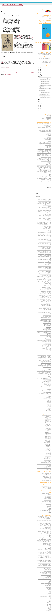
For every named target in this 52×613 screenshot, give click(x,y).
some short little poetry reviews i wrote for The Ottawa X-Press (44, 308)
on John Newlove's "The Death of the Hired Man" (46, 341)
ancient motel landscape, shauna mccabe (46, 485)
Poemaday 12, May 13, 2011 (48, 569)
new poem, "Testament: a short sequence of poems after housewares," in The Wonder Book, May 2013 (45, 530)
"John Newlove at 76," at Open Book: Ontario (46, 160)
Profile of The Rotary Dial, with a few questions (44, 80)
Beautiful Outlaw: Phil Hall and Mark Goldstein (44, 84)
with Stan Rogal (49, 408)
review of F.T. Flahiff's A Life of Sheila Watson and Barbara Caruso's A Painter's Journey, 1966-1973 (45, 328)
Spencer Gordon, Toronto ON (48, 432)
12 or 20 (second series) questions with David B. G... (44, 95)
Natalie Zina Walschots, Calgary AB (47, 459)
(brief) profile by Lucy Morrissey (48, 209)
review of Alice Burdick (48, 349)
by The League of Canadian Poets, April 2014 (46, 362)
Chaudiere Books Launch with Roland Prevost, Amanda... (45, 85)
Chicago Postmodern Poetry (48, 496)
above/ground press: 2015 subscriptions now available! (45, 88)
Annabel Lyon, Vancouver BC (48, 438)
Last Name (37, 193)
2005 (39, 110)
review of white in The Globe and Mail (47, 307)
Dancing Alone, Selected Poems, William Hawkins (46, 486)
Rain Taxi (50, 508)
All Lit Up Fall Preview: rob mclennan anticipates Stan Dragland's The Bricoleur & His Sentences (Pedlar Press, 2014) (44, 148)
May (39, 101)
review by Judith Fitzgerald (48, 302)
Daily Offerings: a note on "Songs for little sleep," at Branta (45, 215)
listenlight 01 (50, 595)
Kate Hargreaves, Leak (41, 86)
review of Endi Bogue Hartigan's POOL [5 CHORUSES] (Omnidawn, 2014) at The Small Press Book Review (45, 170)
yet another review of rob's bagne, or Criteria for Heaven (45, 346)
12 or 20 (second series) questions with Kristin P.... (44, 81)
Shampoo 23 (50, 601)
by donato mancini (49, 409)
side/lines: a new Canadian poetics (47, 478)
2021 (39, 69)
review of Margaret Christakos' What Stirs (46, 292)
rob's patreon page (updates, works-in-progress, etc (45, 16)
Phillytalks (50, 505)
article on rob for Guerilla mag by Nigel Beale (46, 288)
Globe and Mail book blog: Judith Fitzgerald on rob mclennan (44, 281)
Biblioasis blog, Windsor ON (48, 419)
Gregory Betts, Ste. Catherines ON (47, 418)
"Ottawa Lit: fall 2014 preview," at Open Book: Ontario (45, 152)
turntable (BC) (49, 574)
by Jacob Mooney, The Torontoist (47, 383)
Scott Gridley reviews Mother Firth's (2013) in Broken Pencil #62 (44, 177)
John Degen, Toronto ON (48, 426)
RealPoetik (50, 597)
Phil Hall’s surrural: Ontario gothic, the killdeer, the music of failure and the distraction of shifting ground (44, 306)
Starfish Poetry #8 (49, 582)
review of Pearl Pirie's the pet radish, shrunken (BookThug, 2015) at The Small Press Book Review (44, 138)
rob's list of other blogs (48, 469)
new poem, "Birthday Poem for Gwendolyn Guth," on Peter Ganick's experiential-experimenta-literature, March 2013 (45, 537)
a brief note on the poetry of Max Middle (47, 329)
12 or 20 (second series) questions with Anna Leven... (44, 92)
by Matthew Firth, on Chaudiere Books (47, 398)
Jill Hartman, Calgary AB (48, 434)
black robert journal (49, 576)
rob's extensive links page (48, 60)
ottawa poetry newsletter (48, 117)
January (40, 104)
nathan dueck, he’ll (41, 93)
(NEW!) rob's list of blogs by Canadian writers (46, 415)
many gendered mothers (48, 116)
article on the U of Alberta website (47, 309)
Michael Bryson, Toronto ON (48, 420)
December (40, 75)
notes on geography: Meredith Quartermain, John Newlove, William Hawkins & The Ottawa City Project (44, 330)
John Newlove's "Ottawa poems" (47, 325)
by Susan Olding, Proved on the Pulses (47, 384)
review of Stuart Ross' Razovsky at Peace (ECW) (46, 348)
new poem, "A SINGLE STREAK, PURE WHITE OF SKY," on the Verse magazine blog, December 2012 (44, 543)
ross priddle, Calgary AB (48, 446)
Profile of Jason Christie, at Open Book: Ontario (46, 157)
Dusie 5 (50, 590)
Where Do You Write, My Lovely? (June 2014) (46, 161)
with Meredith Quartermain (48, 406)
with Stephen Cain (49, 407)
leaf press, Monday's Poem (48, 577)
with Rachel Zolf (49, 399)
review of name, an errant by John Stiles (47, 315)
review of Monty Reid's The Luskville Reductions (46, 285)
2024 (39, 67)
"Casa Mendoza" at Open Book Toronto (47, 268)
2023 (39, 68)
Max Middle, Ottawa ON (48, 441)
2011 (39, 106)
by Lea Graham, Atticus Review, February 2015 (46, 356)
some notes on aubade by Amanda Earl (47, 323)
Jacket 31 (50, 592)
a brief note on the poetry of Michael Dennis (46, 322)
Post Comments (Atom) (8, 74)
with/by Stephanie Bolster (48, 410)
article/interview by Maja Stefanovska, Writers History (45, 255)
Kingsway (28, 41)
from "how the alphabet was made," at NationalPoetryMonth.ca (44, 554)
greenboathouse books (48, 610)
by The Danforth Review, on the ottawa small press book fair (44, 386)
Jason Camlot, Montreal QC (48, 422)
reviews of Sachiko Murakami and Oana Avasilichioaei (45, 294)
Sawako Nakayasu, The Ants (42, 90)
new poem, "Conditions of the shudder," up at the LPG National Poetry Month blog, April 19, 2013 (44, 532)
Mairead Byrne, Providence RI (48, 421)
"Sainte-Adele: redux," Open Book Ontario (46, 247)
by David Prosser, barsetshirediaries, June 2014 (46, 361)
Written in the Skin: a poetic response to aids (46, 480)
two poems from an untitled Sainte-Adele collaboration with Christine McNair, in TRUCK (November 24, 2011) (45, 561)
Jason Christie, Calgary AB (48, 423)
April (39, 102)
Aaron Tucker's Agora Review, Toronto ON (46, 493)
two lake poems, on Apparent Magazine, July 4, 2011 (45, 566)
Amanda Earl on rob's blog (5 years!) (47, 300)
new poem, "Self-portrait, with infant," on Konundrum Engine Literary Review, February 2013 (44, 539)
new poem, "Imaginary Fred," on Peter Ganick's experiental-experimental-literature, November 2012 (44, 544)
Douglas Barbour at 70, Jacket (48, 283)
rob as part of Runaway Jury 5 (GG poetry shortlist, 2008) (45, 295)
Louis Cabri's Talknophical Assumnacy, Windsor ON (45, 510)
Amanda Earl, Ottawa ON (48, 428)
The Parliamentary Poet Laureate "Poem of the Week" (45, 503)
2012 (39, 105)
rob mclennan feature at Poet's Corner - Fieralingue (45, 578)
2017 (39, 72)
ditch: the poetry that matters (48, 497)
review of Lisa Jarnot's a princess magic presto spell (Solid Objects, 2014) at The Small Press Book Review (44, 159)
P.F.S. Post (50, 600)
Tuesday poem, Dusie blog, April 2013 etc (46, 473)
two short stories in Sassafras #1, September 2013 (45, 523)
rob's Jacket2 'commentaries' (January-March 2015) (45, 59)
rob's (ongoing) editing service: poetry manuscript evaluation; (44, 54)
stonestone (50, 606)
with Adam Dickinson (49, 401)
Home (17, 72)
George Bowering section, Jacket (47, 477)
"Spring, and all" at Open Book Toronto (47, 278)
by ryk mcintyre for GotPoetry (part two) (47, 392)
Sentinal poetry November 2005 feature (47, 61)
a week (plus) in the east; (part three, (43, 96)
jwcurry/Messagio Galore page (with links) (46, 501)
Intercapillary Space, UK (48, 499)
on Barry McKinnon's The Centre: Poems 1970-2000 (45, 334)
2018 (39, 71)
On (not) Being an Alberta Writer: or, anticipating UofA (45, 317)
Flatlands (50, 609)
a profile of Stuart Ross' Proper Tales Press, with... (44, 94)
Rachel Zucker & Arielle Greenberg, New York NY (46, 462)
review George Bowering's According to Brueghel (46, 291)
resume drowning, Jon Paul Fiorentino (47, 487)
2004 (39, 111)
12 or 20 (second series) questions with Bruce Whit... (44, 83)
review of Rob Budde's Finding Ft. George (46, 296)
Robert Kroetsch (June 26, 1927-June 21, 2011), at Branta (45, 249)
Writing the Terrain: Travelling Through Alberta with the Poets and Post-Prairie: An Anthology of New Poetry (44, 331)
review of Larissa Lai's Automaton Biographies (46, 275)
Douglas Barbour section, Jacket (47, 474)
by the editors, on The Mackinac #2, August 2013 (46, 363)
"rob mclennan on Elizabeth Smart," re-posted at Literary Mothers (44, 155)
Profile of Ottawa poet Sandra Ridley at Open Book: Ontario (44, 239)
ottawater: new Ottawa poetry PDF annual (46, 118)
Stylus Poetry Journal (49, 588)
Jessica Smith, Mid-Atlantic (48, 453)
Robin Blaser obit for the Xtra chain (47, 290)
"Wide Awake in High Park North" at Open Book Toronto (45, 273)
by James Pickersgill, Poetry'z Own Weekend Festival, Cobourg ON (44, 378)
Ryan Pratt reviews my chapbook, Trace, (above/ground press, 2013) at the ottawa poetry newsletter (44, 205)
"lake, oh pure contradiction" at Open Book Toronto (45, 289)
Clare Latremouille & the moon (48, 333)
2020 (39, 70)
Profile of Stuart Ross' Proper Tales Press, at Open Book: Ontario (44, 151)
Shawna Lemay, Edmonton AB (48, 437)
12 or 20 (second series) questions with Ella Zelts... (44, 89)
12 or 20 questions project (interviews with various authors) (45, 393)
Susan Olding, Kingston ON (48, 444)
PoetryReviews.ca (49, 506)
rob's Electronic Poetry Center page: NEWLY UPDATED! (45, 58)
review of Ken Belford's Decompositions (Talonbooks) (45, 252)
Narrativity (50, 502)
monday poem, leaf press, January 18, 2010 (46, 573)
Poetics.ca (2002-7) (49, 119)
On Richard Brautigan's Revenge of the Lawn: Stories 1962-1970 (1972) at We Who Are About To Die (44, 238)
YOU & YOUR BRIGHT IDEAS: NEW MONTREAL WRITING (44, 479)
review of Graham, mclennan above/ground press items (45, 326)
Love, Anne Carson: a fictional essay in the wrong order (45, 270)
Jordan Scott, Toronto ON (48, 451)
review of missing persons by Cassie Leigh (46, 265)
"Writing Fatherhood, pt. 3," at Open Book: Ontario (46, 179)
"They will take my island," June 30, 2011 (46, 568)
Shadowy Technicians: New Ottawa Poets (46, 488)
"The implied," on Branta (48, 280)
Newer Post (2, 72)
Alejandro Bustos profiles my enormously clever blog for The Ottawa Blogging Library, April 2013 (44, 207)
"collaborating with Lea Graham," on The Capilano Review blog (44, 232)
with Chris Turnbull (49, 400)
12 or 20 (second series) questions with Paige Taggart (44, 97)
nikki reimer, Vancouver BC (48, 448)
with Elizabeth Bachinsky (48, 387)
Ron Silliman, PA (49, 452)
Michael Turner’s (24, 41)
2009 (39, 107)
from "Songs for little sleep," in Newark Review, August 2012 (44, 549)
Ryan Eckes (20, 35)
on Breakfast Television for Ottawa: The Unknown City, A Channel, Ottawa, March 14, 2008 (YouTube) (44, 518)
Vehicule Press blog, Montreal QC (47, 458)
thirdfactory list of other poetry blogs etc (47, 467)
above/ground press (49, 115)
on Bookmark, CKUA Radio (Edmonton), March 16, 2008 (45, 517)
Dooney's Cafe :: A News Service (47, 498)
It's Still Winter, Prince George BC (47, 500)
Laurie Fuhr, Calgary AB (48, 431)
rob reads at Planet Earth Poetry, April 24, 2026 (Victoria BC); (44, 53)
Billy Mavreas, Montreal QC (48, 440)
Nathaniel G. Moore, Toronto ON (47, 442)
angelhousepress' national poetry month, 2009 (46, 575)
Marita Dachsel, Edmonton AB (48, 425)
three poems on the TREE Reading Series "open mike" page (44, 579)
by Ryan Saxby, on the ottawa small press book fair (45, 390)
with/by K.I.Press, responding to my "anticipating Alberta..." (45, 395)
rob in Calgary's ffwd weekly (48, 303)
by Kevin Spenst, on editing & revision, (47, 379)
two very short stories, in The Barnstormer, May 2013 (45, 528)
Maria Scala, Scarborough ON (48, 450)
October (40, 76)
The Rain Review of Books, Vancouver (47, 507)
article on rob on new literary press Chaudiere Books (45, 320)
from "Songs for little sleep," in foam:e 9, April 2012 (45, 553)
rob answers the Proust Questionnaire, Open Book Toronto (45, 382)
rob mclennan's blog (12, 4)
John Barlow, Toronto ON (48, 416)
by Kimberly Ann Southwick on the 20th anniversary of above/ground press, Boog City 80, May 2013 (45, 364)
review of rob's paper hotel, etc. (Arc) (47, 344)
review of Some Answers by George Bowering (46, 301)
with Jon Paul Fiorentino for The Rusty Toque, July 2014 (45, 360)
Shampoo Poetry (49, 509)
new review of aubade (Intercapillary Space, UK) (46, 304)
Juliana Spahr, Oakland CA (48, 454)
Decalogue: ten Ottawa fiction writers (47, 476)
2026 (39, 66)
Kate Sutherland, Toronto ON (48, 456)
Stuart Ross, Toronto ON (48, 449)
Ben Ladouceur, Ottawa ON (48, 436)
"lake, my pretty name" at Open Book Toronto (46, 286)
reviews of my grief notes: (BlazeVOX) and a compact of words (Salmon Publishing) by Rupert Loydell (44, 228)
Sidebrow (50, 591)
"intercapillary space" (49, 594)
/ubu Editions (50, 512)
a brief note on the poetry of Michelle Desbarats (46, 319)
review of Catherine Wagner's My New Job (46, 287)
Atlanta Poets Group (49, 463)
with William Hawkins (49, 404)
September (40, 98)
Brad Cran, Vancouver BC (48, 424)
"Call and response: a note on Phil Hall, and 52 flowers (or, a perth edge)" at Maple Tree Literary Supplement (44, 250)
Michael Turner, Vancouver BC (48, 457)
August (40, 99)
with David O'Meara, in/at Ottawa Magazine (46, 370)
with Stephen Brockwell (48, 397)
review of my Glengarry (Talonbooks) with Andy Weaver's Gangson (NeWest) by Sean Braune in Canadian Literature (44, 226)
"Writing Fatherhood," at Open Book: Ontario (46, 180)
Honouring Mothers (49, 605)
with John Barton (49, 405)
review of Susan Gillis (49, 350)
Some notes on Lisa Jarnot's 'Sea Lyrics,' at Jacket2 (45, 208)
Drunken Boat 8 (49, 593)
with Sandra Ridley (49, 389)
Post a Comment (3, 71)
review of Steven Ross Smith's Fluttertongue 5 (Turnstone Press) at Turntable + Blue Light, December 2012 (44, 214)
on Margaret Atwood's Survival (48, 338)
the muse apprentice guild (48, 607)
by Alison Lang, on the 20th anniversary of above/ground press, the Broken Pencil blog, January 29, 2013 (44, 367)
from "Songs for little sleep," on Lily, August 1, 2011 (45, 564)
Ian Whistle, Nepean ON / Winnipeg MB (47, 461)
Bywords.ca (50, 586)
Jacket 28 (50, 603)
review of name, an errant (48, 327)
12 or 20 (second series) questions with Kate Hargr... (44, 79)
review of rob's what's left (48, 339)
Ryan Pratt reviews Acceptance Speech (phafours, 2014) (45, 77)
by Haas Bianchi (49, 396)
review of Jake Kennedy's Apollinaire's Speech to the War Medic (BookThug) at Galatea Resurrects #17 (44, 234)
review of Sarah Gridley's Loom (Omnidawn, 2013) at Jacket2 (44, 176)
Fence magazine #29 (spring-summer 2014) (43, 78)
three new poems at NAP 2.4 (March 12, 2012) (46, 556)
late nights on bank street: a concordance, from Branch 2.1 (45, 572)
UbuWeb (50, 511)
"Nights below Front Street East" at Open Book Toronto (45, 274)
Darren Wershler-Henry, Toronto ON (47, 460)
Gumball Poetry (49, 608)
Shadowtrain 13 (49, 589)
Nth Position (50, 598)
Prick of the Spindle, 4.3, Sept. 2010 (47, 571)
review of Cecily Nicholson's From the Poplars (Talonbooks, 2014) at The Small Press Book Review (44, 165)
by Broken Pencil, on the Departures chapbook (46, 391)
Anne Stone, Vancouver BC (48, 455)
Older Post (32, 72)
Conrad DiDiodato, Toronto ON (48, 427)
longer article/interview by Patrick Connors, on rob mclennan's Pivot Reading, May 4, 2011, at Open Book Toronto (44, 253)
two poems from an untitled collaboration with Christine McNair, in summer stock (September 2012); (44, 548)
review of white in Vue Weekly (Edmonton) (46, 305)
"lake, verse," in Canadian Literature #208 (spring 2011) (45, 562)
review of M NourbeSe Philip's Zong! (47, 261)
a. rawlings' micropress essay (48, 343)
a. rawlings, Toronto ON (48, 447)
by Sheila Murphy (49, 403)
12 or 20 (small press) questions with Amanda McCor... (45, 87)
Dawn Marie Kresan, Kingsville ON (47, 435)
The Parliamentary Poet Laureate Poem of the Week (45, 596)
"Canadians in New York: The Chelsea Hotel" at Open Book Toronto (44, 279)
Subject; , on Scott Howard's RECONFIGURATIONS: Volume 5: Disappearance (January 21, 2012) (44, 557)
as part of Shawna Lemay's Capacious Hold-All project (45, 297)
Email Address (38, 188)
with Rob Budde (49, 394)
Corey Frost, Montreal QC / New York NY (46, 430)
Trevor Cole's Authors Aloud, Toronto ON (47, 495)
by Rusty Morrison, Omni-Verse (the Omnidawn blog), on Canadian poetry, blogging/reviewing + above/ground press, (44, 373)
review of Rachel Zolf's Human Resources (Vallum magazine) (44, 312)
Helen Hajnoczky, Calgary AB (48, 433)
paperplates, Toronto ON (48, 504)
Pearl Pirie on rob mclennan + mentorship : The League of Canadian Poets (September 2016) (45, 125)
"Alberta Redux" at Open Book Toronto (47, 277)
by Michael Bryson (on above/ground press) (46, 411)
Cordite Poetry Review (49, 604)
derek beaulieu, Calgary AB (48, 417)
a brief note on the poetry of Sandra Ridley (46, 316)
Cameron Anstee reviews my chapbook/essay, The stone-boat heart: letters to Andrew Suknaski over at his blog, (44, 217)
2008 (39, 108)
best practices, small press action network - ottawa (45, 335)
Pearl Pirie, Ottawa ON (48, 445)
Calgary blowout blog (49, 465)
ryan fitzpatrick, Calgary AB (48, 429)
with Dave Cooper (49, 402)
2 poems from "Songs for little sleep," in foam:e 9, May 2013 (44, 531)
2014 (39, 74)
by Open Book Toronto (49, 385)
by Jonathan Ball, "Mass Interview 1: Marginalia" (46, 381)
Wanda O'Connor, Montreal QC (48, 443)
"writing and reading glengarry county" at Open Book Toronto (44, 262)
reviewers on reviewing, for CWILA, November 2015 (45, 131)
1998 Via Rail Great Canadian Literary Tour (46, 62)
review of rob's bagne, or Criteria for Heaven (46, 345)
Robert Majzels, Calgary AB (48, 439)
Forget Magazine (49, 584)
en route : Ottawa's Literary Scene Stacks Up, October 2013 (44, 199)
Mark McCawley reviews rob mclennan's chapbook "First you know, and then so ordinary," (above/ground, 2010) (44, 248)
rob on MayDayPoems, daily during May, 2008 (46, 583)
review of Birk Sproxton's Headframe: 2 (47, 321)
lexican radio (50, 580)
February (40, 103)
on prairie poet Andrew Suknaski (47, 272)
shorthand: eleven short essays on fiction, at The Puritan (45, 218)
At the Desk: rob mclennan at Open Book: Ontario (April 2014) (44, 168)
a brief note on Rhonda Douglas (47, 324)
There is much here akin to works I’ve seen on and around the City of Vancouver (23, 41)
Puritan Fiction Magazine (48, 587)
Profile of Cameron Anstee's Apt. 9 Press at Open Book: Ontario (44, 243)
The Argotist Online (49, 599)
